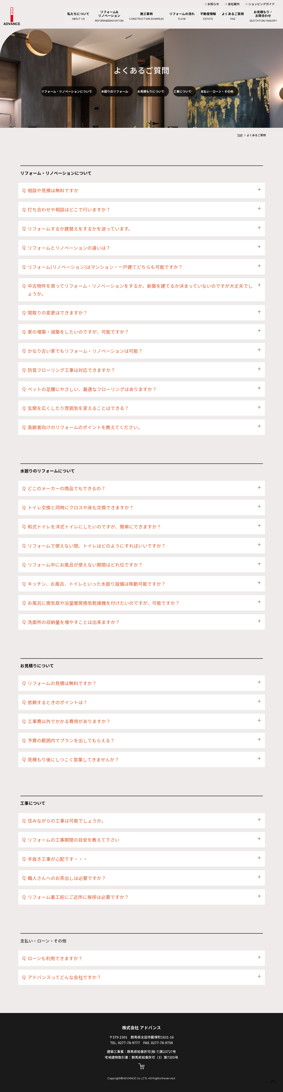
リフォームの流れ (178, 15)
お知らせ (214, 4)
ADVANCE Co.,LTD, (135, 1078)
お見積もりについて (180, 83)
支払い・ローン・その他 (136, 99)
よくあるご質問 (231, 15)
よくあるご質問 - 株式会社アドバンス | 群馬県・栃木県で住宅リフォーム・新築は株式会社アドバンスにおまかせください (12, 17)
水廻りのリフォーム (134, 83)
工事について (220, 83)
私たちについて (70, 15)
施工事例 (141, 15)
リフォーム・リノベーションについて (74, 83)
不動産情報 (205, 15)
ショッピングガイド (263, 4)
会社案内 (234, 4)
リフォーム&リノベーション (103, 15)
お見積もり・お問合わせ (263, 15)
